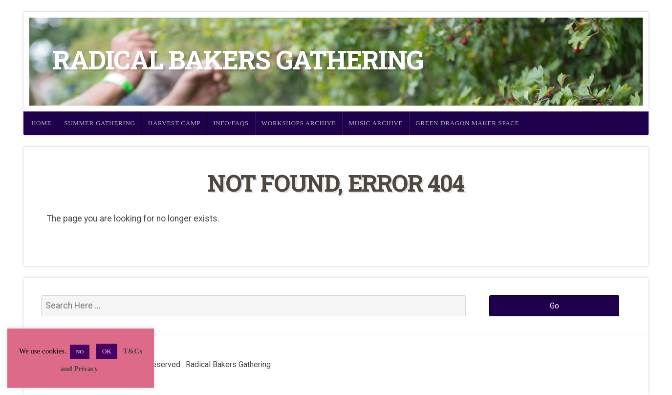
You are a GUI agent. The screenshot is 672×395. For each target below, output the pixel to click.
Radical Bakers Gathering (238, 59)
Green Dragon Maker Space (467, 123)
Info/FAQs (231, 123)
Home (41, 123)
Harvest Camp (174, 123)
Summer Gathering (99, 123)
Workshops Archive (298, 123)
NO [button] (80, 351)
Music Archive (375, 123)
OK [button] (106, 351)
